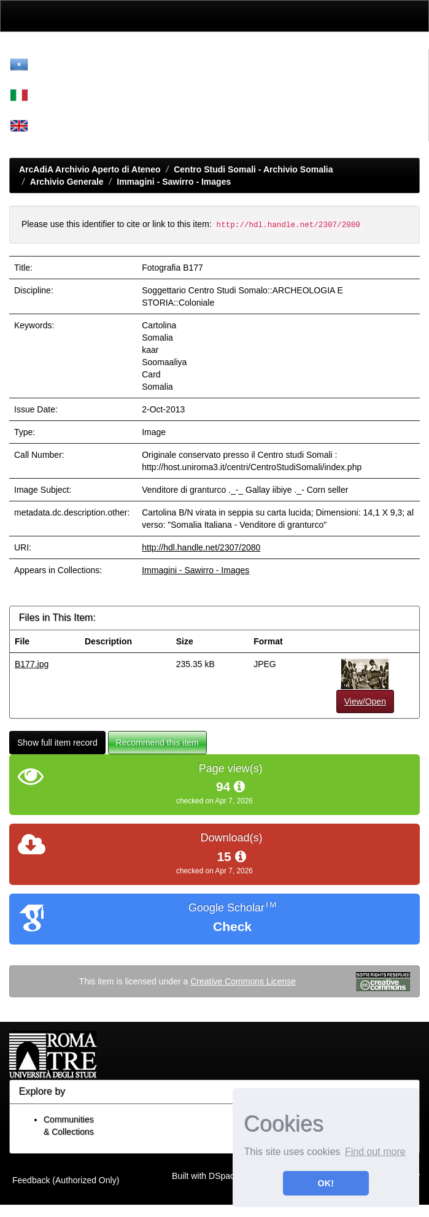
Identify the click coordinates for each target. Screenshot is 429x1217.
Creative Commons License (243, 981)
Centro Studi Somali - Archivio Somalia (253, 169)
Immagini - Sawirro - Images (174, 182)
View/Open (365, 701)
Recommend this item (157, 743)
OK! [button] (326, 1183)
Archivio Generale (67, 182)
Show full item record (57, 743)
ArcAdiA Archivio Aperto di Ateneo (90, 169)
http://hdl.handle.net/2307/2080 (201, 547)
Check (232, 926)
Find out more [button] (375, 1151)
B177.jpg (31, 664)
